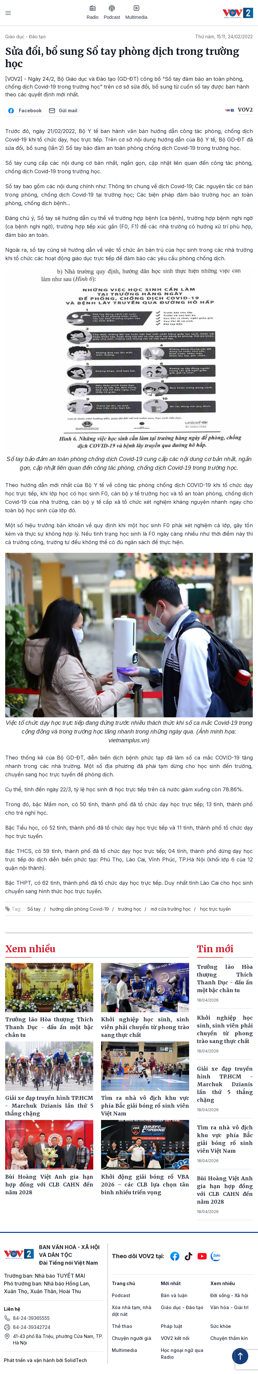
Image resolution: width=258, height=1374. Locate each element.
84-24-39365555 (31, 1318)
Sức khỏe (220, 1326)
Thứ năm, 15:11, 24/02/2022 (224, 36)
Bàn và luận (174, 1295)
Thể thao (122, 1326)
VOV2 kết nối (175, 1338)
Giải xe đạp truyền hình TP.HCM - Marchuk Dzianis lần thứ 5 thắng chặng (225, 1084)
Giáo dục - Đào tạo (25, 36)
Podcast (112, 12)
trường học (129, 909)
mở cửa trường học (171, 909)
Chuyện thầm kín (229, 1338)
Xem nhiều (222, 1283)
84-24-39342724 (31, 1327)
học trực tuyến (215, 909)
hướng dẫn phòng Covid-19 (79, 909)
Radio (93, 12)
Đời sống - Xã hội (229, 1295)
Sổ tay (34, 909)
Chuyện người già (131, 1338)
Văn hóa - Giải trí (229, 1307)
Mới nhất (171, 1283)
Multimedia (136, 12)
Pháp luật (171, 1326)
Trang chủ (123, 1283)
